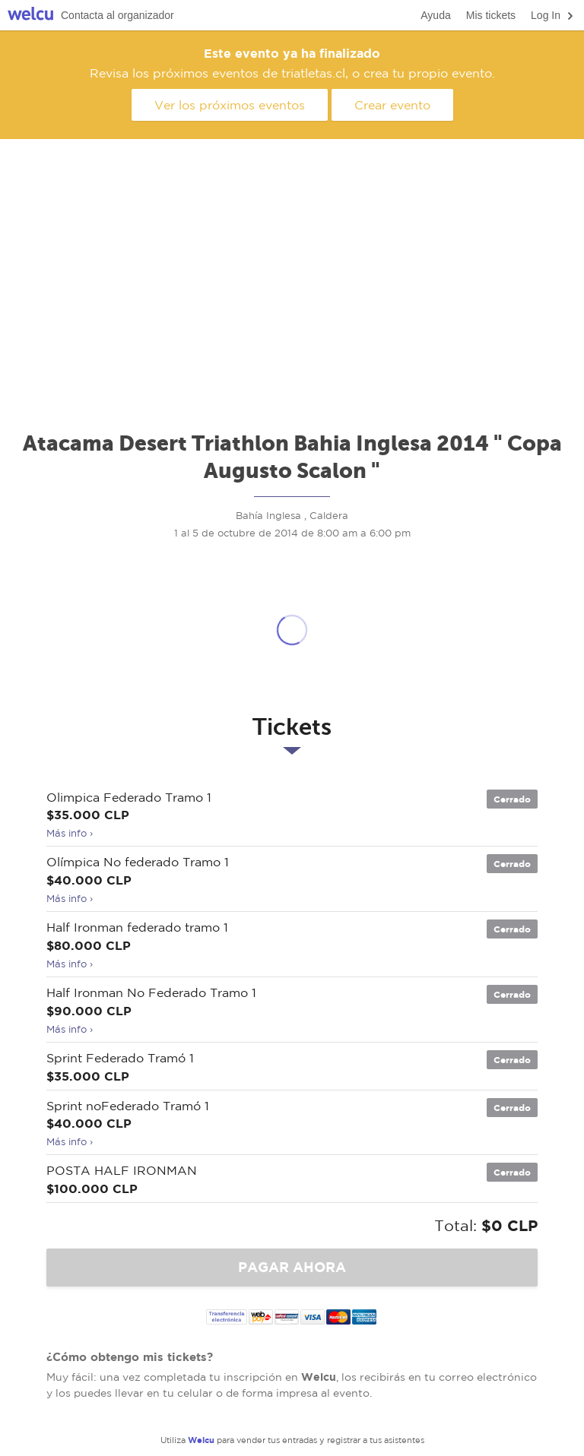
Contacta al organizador (117, 15)
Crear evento (392, 105)
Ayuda (435, 15)
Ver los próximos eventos (229, 105)
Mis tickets (491, 15)
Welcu (30, 15)
